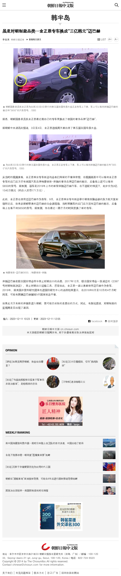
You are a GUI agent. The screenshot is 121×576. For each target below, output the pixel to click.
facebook (95, 321)
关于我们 (7, 573)
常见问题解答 (23, 573)
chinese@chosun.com (25, 564)
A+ (110, 39)
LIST (102, 39)
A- (116, 39)
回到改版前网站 (70, 573)
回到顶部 (111, 321)
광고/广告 (52, 573)
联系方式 (39, 573)
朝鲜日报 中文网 (60, 5)
